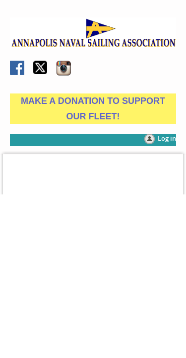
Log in (167, 138)
